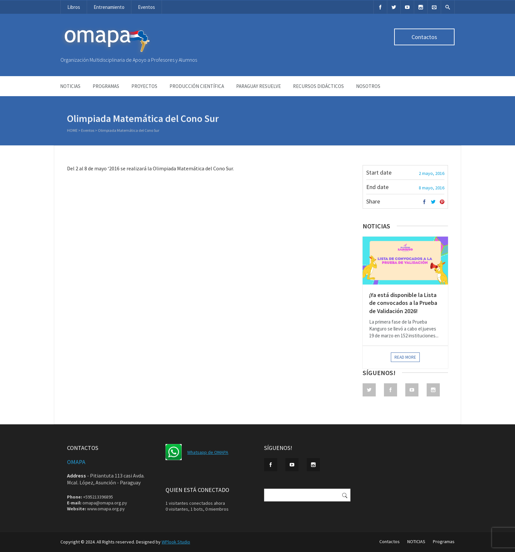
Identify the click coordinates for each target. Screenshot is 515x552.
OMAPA (76, 462)
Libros (73, 7)
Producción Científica (196, 86)
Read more (405, 357)
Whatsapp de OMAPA (207, 452)
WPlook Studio (176, 542)
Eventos (146, 7)
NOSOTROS (368, 86)
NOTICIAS (70, 86)
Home (72, 130)
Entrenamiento (109, 7)
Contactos (424, 37)
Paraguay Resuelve (258, 86)
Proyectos (144, 86)
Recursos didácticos (318, 86)
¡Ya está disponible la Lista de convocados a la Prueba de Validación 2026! (403, 303)
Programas (106, 86)
